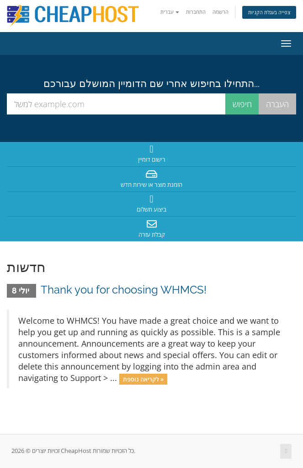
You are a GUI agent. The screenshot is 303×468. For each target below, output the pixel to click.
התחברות (196, 11)
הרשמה (221, 11)
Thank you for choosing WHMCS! (124, 289)
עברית (169, 11)
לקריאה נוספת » (143, 379)
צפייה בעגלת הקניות (269, 12)
